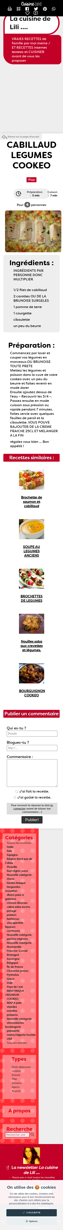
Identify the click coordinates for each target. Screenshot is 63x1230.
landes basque (16, 883)
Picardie (12, 867)
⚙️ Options (31, 1221)
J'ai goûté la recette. (32, 797)
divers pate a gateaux (14, 897)
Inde (10, 983)
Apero (16, 1087)
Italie (10, 847)
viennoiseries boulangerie (14, 1025)
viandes (12, 1007)
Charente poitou (17, 971)
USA (9, 1039)
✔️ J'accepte (32, 1212)
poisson (11, 915)
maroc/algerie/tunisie (21, 1035)
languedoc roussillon (12, 889)
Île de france (15, 967)
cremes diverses (17, 903)
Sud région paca (17, 871)
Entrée (16, 1075)
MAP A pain (14, 1003)
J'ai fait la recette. (32, 791)
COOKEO (12, 999)
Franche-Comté (17, 951)
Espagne (12, 855)
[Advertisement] (31, 99)
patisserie (13, 1031)
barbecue (13, 919)
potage (11, 911)
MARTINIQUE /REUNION (14, 993)
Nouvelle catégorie (19, 875)
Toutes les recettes (19, 843)
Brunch (16, 1091)
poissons (12, 1015)
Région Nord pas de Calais (18, 861)
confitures (13, 931)
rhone (10, 879)
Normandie (14, 947)
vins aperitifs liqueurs (14, 925)
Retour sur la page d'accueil (23, 136)
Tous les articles (17, 1043)
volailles (12, 1011)
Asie (9, 851)
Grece (10, 979)
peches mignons (17, 939)
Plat (14, 1079)
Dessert (17, 1083)
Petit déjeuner (21, 1067)
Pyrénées (13, 975)
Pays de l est (15, 987)
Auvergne (13, 959)
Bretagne (13, 955)
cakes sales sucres (18, 907)
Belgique (12, 963)
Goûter (16, 1071)
